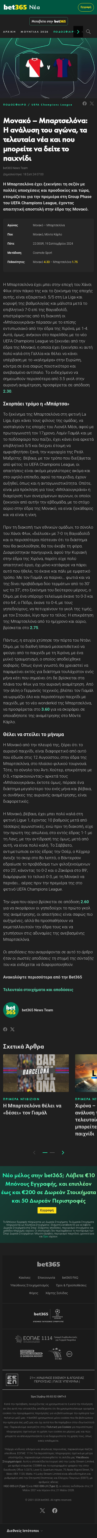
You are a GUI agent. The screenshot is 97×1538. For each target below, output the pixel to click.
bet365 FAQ (70, 1277)
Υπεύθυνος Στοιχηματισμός (29, 1285)
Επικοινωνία (46, 1277)
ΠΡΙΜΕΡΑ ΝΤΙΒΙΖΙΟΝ (21, 1099)
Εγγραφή (86, 7)
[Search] (88, 31)
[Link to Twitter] (92, 106)
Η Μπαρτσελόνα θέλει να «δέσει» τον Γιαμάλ (32, 1109)
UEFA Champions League (52, 104)
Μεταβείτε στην (49, 21)
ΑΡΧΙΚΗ (9, 31)
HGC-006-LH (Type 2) (45, 1486)
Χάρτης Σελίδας (56, 1293)
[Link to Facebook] (85, 106)
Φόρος (33, 1293)
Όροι (45, 1236)
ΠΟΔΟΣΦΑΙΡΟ (65, 31)
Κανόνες (25, 1277)
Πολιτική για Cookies (58, 1427)
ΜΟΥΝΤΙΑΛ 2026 (35, 31)
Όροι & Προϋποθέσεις (71, 1285)
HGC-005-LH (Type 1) (16, 1486)
